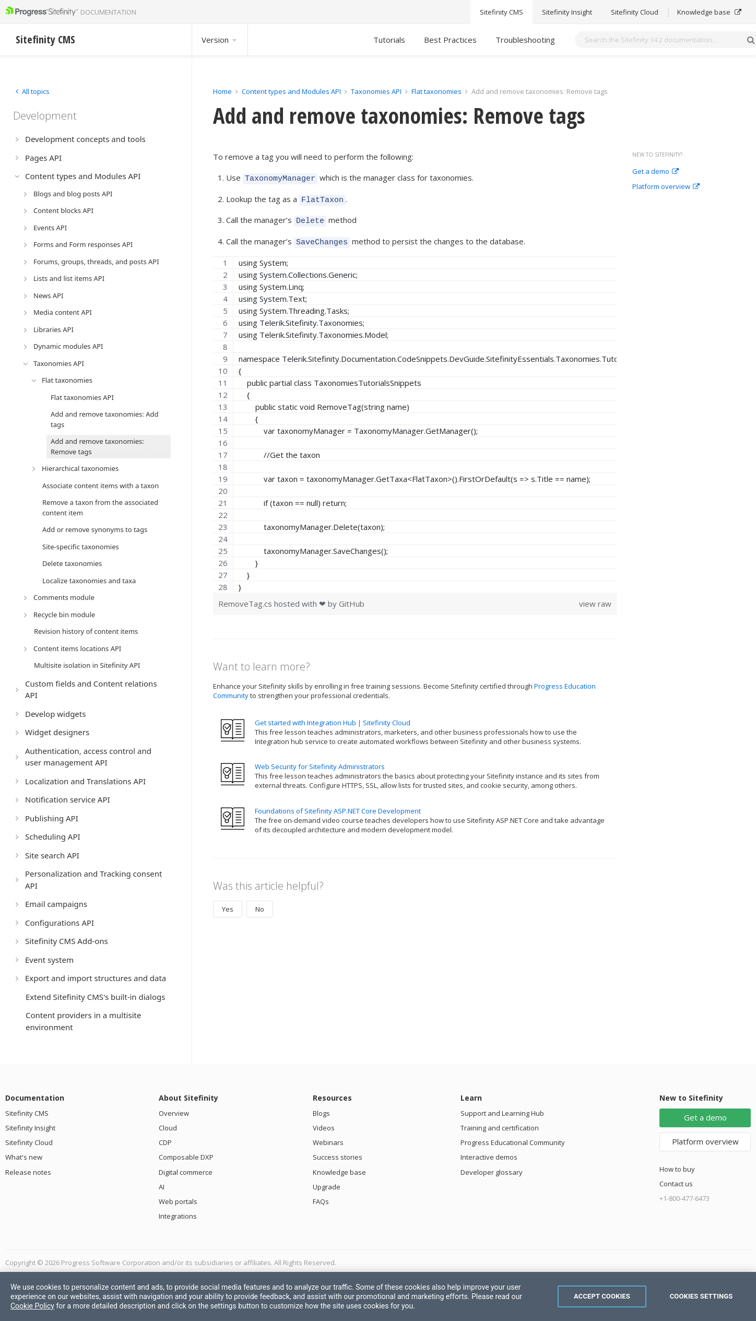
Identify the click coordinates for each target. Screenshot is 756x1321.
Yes (227, 902)
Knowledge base (339, 1172)
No (259, 902)
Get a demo (655, 172)
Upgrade (326, 1187)
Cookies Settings (701, 1296)
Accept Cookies (602, 1296)
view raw (595, 597)
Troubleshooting (525, 39)
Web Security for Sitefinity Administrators (320, 760)
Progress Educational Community (512, 1142)
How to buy (677, 1169)
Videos (324, 1128)
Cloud (168, 1128)
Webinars (328, 1142)
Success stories (337, 1157)
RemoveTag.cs (246, 597)
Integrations (178, 1216)
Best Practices (450, 39)
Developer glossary (491, 1172)
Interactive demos (488, 1157)
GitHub (351, 597)
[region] (415, 418)
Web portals (178, 1201)
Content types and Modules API (291, 91)
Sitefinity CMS (27, 1113)
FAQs (321, 1201)
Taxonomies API (376, 91)
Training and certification (499, 1128)
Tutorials (389, 39)
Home (222, 91)
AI (161, 1187)
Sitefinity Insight (30, 1128)
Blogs (321, 1113)
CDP (165, 1142)
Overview (174, 1113)
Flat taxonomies (436, 91)
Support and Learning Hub (502, 1113)
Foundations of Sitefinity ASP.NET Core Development (338, 804)
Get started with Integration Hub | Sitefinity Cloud (332, 716)
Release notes (28, 1172)
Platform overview (666, 187)
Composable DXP (186, 1157)
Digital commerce (185, 1172)
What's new (23, 1157)
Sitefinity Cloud (29, 1142)
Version (220, 39)
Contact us (676, 1183)
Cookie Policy (32, 1306)
